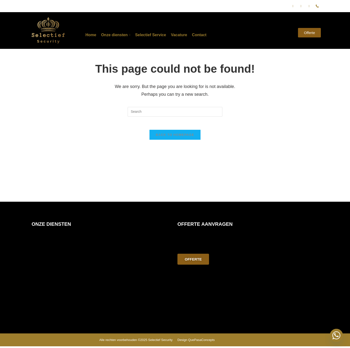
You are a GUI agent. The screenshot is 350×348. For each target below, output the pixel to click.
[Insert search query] (175, 112)
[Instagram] (301, 6)
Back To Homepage (175, 136)
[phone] (317, 6)
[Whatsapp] (336, 335)
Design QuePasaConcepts (196, 341)
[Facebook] (293, 6)
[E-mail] (309, 6)
